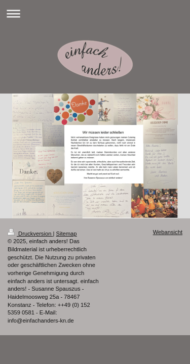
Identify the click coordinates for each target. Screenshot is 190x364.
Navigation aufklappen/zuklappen (95, 13)
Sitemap (66, 234)
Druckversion (30, 234)
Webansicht (167, 232)
